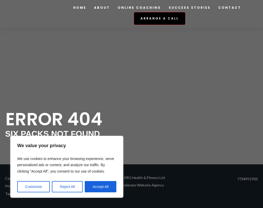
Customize (33, 187)
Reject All (67, 187)
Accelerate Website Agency (141, 185)
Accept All (100, 187)
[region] (66, 167)
